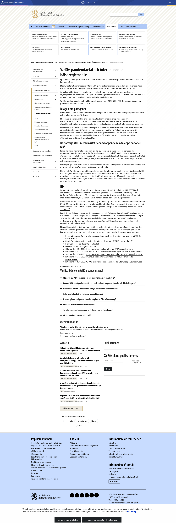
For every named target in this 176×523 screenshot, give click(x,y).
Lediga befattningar (78, 456)
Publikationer (98, 26)
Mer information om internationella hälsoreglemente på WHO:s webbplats (98, 241)
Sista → (80, 425)
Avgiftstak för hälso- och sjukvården (46, 442)
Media (171, 2)
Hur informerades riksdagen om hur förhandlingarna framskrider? (86, 309)
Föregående (82, 420)
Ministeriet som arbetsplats (38, 161)
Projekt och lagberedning (78, 26)
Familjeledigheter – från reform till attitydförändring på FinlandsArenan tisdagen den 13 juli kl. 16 (79, 360)
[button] (71, 408)
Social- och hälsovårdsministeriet (42, 62)
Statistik (36, 176)
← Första (69, 420)
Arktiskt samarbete (41, 130)
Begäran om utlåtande (79, 454)
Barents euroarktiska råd (43, 133)
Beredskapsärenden (40, 85)
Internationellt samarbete (76, 62)
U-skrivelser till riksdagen (77, 246)
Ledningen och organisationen (38, 70)
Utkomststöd (37, 470)
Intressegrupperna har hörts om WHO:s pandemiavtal (109, 249)
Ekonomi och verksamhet (42, 151)
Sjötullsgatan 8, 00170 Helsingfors (123, 494)
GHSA (36, 118)
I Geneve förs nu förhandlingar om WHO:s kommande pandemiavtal (99, 258)
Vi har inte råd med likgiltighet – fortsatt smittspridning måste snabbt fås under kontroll (80, 349)
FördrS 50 (133, 206)
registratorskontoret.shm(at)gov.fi (123, 502)
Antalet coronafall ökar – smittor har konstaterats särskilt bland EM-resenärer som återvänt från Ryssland (79, 373)
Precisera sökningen (135, 362)
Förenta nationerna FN (42, 103)
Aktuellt (61, 26)
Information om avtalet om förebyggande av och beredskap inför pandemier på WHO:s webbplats (103, 237)
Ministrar (112, 442)
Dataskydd (113, 471)
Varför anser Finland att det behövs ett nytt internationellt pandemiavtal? (89, 288)
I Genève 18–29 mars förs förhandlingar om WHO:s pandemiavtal (114, 251)
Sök (141, 14)
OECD (36, 146)
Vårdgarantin (36, 454)
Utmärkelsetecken (39, 167)
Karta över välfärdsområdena (43, 448)
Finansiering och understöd (42, 156)
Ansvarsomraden (43, 26)
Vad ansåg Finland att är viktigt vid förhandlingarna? (81, 293)
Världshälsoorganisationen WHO (97, 62)
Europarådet (38, 99)
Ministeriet (111, 26)
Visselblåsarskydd (39, 172)
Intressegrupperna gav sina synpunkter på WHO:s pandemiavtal (114, 254)
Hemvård (35, 473)
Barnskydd (35, 476)
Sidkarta (112, 474)
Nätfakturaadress (116, 456)
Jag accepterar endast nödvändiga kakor (101, 520)
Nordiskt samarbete (41, 122)
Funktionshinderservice (41, 462)
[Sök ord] (113, 360)
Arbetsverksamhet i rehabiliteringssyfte (48, 467)
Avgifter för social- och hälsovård (45, 445)
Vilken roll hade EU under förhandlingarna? (77, 304)
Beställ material (76, 451)
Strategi (36, 76)
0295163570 (67, 333)
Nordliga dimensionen (41, 126)
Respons (114, 481)
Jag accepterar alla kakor (68, 520)
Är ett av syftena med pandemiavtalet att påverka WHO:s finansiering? (88, 299)
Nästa (93, 420)
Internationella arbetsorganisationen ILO (41, 139)
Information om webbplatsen (121, 468)
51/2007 (65, 209)
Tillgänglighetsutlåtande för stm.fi (123, 476)
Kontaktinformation (128, 26)
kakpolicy (131, 511)
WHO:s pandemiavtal (43, 114)
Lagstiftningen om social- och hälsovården (44, 458)
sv (56, 62)
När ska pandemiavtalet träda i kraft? (75, 315)
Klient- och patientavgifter (42, 464)
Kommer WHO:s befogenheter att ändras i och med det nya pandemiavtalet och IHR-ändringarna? (98, 283)
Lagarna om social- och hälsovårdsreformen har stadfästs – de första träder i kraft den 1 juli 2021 (80, 396)
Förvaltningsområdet (40, 81)
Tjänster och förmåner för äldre (44, 478)
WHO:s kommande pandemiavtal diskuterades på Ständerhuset (114, 261)
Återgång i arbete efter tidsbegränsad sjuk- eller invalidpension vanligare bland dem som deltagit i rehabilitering (80, 385)
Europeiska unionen (41, 95)
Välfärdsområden (38, 451)
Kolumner (74, 448)
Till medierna (114, 451)
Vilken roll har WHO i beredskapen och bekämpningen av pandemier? (87, 277)
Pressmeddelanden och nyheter (84, 445)
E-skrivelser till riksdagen (77, 243)
